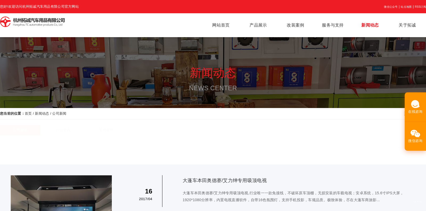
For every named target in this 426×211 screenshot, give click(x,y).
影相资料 (106, 133)
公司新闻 (59, 113)
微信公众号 (391, 6)
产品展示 (258, 25)
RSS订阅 (420, 6)
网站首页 (221, 25)
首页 (28, 113)
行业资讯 (63, 133)
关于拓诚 (407, 25)
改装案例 (295, 25)
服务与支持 (332, 25)
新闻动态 (370, 25)
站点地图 (406, 6)
